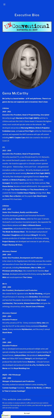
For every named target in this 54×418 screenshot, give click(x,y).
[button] (6, 4)
